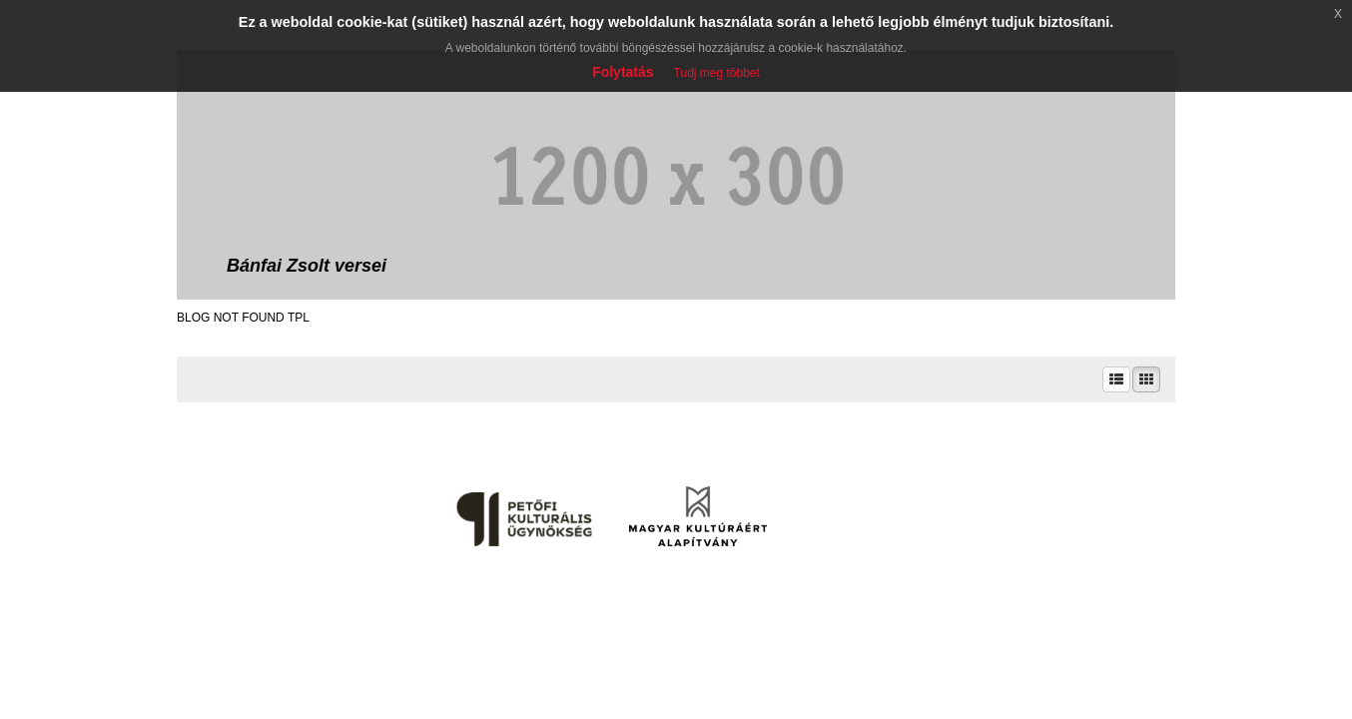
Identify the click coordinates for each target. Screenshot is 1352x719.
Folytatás (622, 72)
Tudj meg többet (717, 73)
